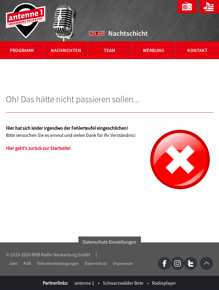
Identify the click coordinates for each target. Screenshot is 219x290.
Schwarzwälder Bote (123, 283)
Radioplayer (164, 283)
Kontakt (197, 50)
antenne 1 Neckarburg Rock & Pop (26, 20)
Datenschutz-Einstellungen (109, 242)
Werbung (153, 50)
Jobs (13, 263)
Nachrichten (66, 50)
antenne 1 (84, 283)
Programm (22, 50)
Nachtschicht (128, 33)
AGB (27, 263)
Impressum (123, 263)
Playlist (209, 6)
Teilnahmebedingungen (58, 263)
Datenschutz (96, 263)
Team (109, 50)
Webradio (187, 6)
